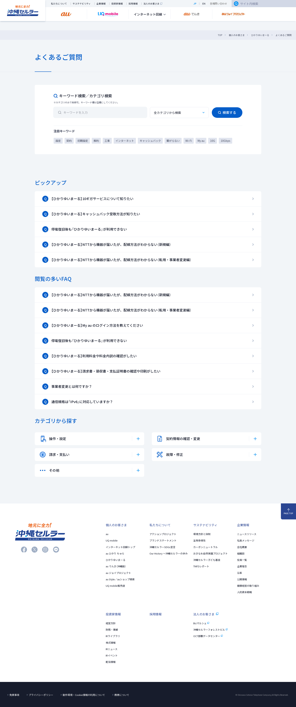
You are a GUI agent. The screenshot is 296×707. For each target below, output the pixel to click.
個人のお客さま (116, 525)
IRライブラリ (113, 636)
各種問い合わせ (218, 3)
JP (194, 3)
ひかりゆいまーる (115, 560)
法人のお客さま (152, 3)
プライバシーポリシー (41, 695)
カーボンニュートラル (205, 547)
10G (212, 141)
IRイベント (112, 655)
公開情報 (242, 579)
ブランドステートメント (163, 540)
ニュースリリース (246, 534)
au (107, 534)
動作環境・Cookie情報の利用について (84, 695)
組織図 (240, 553)
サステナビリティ (82, 3)
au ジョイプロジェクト (118, 573)
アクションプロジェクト (163, 534)
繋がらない (173, 141)
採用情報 (133, 3)
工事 (107, 141)
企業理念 (242, 566)
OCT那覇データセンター (208, 636)
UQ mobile (112, 540)
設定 (58, 141)
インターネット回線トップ (120, 547)
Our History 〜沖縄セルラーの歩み (169, 553)
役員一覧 (242, 560)
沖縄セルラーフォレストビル (210, 629)
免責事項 (14, 695)
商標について (121, 695)
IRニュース (111, 649)
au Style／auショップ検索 (120, 579)
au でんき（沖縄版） (116, 566)
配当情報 (111, 662)
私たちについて (59, 3)
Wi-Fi (188, 141)
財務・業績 (112, 629)
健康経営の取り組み (248, 585)
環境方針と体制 (201, 534)
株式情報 (111, 642)
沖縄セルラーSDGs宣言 (162, 547)
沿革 (239, 573)
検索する (227, 112)
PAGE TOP (288, 511)
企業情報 (101, 3)
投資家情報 (117, 3)
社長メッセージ (245, 540)
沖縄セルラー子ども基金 (206, 560)
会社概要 (242, 547)
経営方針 (111, 623)
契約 (69, 141)
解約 (96, 141)
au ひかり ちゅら (115, 553)
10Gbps (225, 141)
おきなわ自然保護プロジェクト (210, 553)
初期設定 (82, 141)
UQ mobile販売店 (115, 585)
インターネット (125, 141)
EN (203, 3)
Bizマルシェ (201, 623)
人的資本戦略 (244, 592)
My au (200, 141)
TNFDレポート (201, 566)
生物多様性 (199, 540)
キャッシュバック (150, 141)
